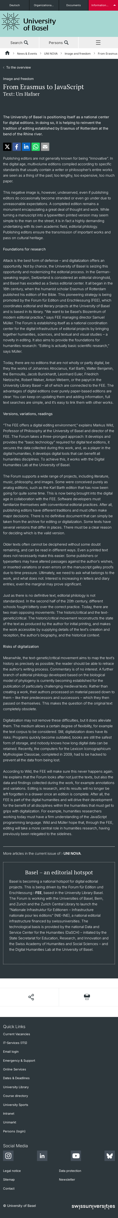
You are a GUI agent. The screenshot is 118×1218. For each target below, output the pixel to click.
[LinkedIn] (42, 1156)
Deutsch (14, 5)
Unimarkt (9, 1122)
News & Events (27, 53)
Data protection (70, 1171)
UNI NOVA (51, 53)
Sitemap (9, 1179)
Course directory (15, 1096)
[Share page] (31, 997)
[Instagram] (8, 1156)
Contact (8, 1188)
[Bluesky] (109, 1156)
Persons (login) (14, 1131)
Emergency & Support (19, 1060)
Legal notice (12, 1171)
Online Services (14, 1069)
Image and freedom (78, 53)
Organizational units (46, 5)
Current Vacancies (16, 1034)
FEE (38, 892)
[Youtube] (76, 1156)
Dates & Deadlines (16, 1078)
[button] (7, 147)
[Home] (7, 54)
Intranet (8, 1113)
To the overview (18, 67)
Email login (11, 1051)
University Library (16, 1087)
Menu (98, 43)
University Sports (15, 1105)
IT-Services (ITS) (15, 1043)
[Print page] (87, 997)
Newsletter (67, 1179)
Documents (73, 5)
